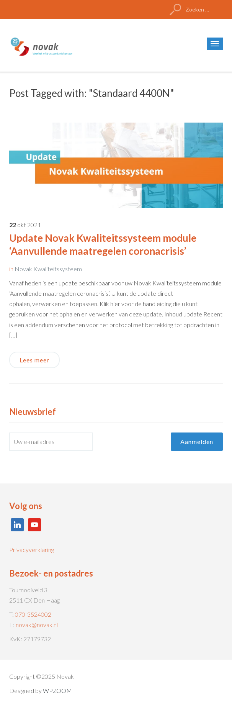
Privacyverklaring (31, 549)
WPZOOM (57, 690)
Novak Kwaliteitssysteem (48, 268)
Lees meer (34, 360)
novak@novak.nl (37, 624)
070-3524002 (33, 614)
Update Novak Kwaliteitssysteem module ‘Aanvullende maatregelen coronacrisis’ (102, 244)
